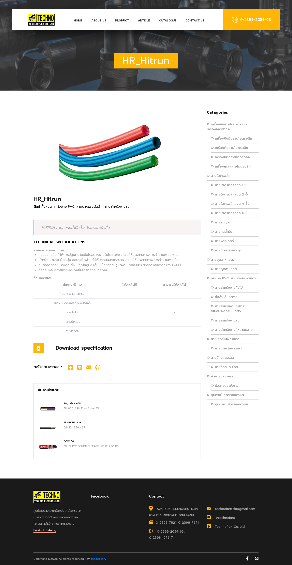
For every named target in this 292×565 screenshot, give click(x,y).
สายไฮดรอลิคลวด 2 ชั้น (230, 194)
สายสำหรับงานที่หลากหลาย (232, 329)
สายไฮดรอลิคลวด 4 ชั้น (230, 203)
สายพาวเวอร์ (222, 241)
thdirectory (98, 559)
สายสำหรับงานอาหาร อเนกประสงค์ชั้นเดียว (227, 309)
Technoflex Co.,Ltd (230, 526)
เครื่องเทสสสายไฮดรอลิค (231, 166)
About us (98, 20)
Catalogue (167, 20)
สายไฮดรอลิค (218, 175)
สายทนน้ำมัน (221, 231)
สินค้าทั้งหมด (43, 206)
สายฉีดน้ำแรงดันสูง (226, 250)
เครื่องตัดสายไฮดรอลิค (229, 147)
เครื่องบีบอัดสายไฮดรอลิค (231, 138)
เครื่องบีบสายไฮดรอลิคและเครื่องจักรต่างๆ (228, 127)
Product (122, 20)
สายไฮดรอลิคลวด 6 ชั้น (230, 213)
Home (78, 20)
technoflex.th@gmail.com (235, 509)
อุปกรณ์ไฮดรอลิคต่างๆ (225, 395)
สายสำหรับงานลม (225, 320)
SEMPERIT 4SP (72, 422)
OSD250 (69, 441)
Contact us (195, 20)
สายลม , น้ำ (221, 222)
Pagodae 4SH (72, 403)
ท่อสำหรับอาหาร (224, 297)
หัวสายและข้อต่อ (220, 376)
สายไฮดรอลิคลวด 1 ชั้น (229, 185)
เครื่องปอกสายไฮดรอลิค (230, 157)
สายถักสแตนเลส (220, 357)
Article (144, 20)
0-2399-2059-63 (170, 531)
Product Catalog (44, 530)
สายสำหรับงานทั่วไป (227, 287)
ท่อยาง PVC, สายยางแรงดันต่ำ (231, 278)
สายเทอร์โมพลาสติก (223, 339)
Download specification (84, 348)
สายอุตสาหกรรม (220, 259)
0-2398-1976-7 (161, 537)
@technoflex (225, 518)
